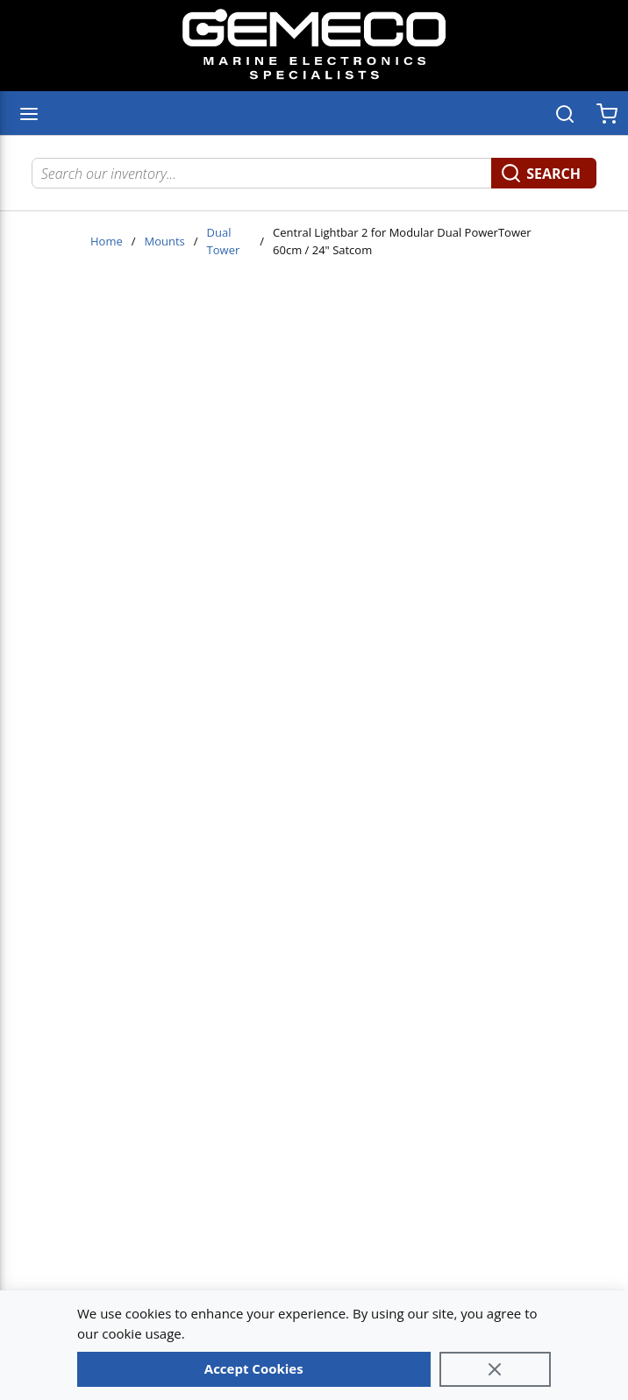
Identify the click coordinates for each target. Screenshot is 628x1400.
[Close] (495, 1369)
